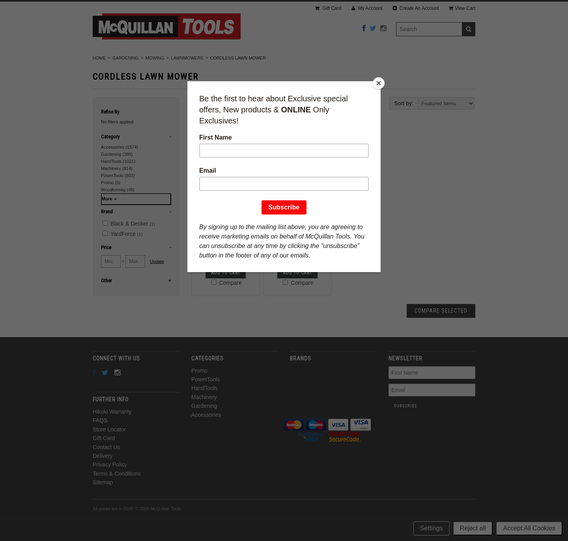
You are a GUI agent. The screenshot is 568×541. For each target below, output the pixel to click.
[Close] (379, 83)
